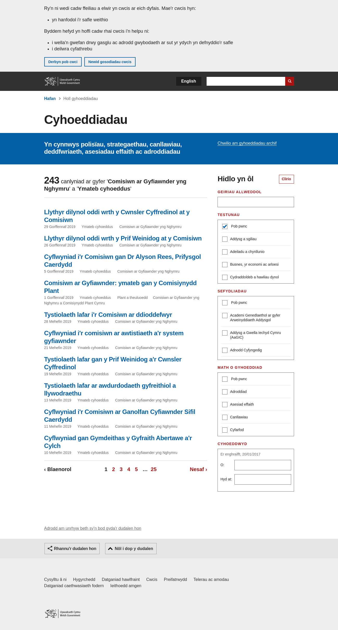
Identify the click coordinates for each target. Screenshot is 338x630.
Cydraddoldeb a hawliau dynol (250, 278)
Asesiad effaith (238, 405)
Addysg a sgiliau (239, 240)
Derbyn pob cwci (63, 62)
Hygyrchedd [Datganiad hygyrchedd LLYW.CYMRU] (84, 579)
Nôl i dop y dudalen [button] (134, 548)
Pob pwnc (238, 226)
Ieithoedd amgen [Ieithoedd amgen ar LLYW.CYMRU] (125, 586)
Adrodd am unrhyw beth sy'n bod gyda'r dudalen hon (92, 528)
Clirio (286, 179)
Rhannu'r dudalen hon (75, 548)
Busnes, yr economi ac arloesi (250, 265)
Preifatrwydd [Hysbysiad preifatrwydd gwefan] (175, 579)
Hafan (50, 98)
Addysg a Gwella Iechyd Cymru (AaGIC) (251, 334)
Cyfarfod (233, 430)
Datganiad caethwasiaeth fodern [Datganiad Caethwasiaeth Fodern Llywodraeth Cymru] (74, 586)
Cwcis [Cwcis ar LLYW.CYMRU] (151, 579)
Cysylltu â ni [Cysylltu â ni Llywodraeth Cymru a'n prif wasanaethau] (55, 579)
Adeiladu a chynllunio (243, 252)
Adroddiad (234, 392)
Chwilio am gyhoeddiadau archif (247, 143)
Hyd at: (226, 479)
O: (222, 465)
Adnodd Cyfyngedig (242, 351)
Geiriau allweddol (240, 192)
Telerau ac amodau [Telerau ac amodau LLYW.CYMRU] (211, 579)
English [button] (188, 81)
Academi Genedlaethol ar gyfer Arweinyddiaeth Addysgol (251, 317)
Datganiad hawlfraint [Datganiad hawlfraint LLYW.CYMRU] (121, 579)
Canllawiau (235, 418)
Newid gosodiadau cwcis (110, 62)
